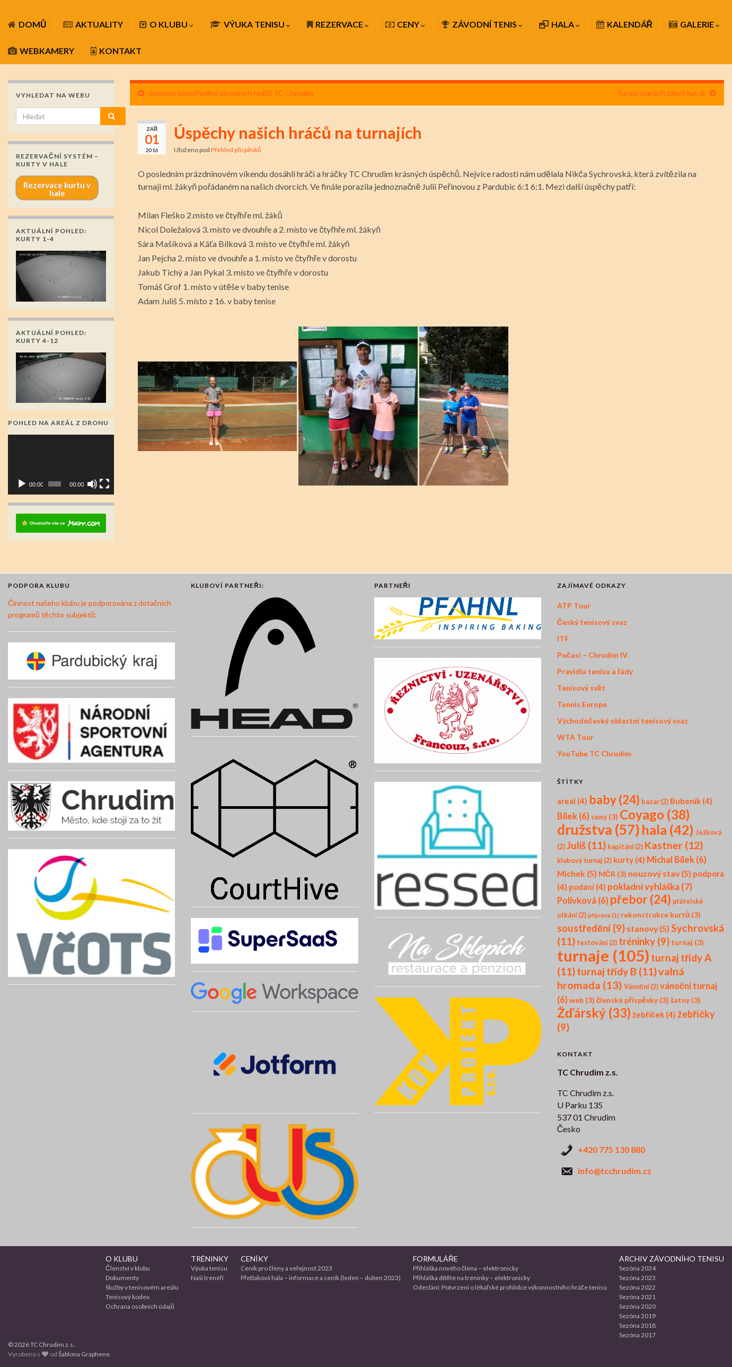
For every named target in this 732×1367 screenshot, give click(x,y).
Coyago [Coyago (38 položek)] (655, 814)
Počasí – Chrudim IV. (593, 654)
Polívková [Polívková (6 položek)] (582, 900)
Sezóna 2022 (637, 1287)
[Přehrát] (21, 484)
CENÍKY (254, 1258)
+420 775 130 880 (611, 1149)
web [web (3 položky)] (582, 999)
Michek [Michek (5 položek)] (577, 873)
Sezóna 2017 (637, 1335)
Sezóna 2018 (637, 1325)
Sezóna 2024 (637, 1268)
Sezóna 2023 (637, 1278)
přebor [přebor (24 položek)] (640, 899)
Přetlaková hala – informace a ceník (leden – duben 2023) (321, 1278)
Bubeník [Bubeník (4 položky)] (691, 801)
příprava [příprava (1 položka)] (603, 915)
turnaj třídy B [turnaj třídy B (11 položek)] (617, 971)
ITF (563, 638)
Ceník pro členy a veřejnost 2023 (286, 1268)
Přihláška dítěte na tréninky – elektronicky (471, 1278)
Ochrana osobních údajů (139, 1306)
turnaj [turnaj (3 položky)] (687, 942)
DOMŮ (27, 24)
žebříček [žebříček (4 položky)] (654, 1014)
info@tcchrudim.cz (614, 1171)
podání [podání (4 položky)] (587, 887)
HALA (559, 24)
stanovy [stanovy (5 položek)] (648, 928)
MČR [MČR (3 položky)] (612, 873)
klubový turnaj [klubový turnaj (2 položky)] (584, 861)
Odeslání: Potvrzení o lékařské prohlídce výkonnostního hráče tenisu (510, 1287)
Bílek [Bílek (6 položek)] (573, 816)
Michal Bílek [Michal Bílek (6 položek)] (677, 859)
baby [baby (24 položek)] (614, 799)
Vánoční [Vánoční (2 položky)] (641, 987)
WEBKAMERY (41, 51)
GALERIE (694, 24)
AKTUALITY (93, 24)
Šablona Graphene (84, 1354)
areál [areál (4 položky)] (572, 801)
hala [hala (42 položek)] (667, 829)
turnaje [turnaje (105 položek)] (603, 955)
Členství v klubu (127, 1268)
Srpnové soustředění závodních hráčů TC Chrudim (230, 93)
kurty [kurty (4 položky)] (629, 860)
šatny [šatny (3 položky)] (686, 999)
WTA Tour (575, 737)
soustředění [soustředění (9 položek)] (591, 928)
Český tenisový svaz (592, 622)
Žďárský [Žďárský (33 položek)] (594, 1012)
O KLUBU (166, 24)
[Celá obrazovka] (104, 484)
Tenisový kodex (127, 1297)
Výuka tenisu (209, 1268)
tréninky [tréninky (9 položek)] (644, 941)
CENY (405, 24)
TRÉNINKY (209, 1258)
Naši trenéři (207, 1278)
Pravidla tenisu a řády (595, 671)
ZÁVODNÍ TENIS (482, 24)
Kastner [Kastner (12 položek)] (674, 845)
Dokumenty (122, 1278)
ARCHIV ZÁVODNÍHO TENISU (671, 1258)
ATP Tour (573, 605)
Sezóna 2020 (637, 1306)
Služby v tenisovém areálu (142, 1287)
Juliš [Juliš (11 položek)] (586, 845)
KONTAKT (116, 51)
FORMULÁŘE (435, 1258)
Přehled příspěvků (236, 150)
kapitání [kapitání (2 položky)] (625, 847)
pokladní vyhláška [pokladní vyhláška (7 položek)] (649, 886)
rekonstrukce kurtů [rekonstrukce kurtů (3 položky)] (661, 914)
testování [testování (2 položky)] (597, 943)
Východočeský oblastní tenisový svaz (622, 720)
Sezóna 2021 (637, 1297)
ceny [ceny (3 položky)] (604, 816)
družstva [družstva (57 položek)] (598, 829)
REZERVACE (338, 24)
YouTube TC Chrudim (594, 753)
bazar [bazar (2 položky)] (654, 802)
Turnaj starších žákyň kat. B (660, 93)
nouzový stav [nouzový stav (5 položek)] (659, 873)
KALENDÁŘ (624, 24)
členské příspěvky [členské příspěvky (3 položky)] (632, 999)
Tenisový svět (581, 687)
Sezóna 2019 (637, 1316)
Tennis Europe (582, 704)
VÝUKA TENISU (250, 24)
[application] (61, 465)
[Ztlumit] (92, 484)
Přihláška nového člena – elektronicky (465, 1268)
